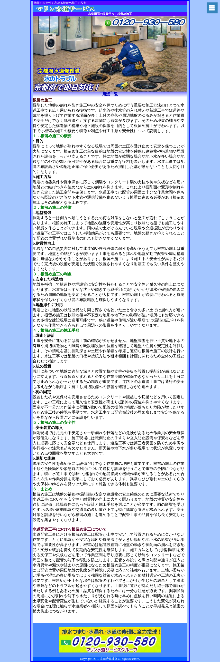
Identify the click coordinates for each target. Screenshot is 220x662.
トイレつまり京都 (72, 8)
